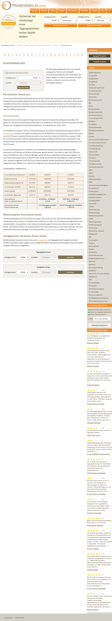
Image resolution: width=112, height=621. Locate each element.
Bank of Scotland (93, 610)
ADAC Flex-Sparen (93, 435)
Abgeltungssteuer (51, 229)
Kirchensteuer (8, 133)
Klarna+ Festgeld (93, 549)
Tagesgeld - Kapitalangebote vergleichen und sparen (34, 45)
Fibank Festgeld (92, 570)
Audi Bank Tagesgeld (94, 513)
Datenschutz (19, 618)
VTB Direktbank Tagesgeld (96, 473)
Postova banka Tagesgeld (95, 404)
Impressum (8, 618)
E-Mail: (90, 319)
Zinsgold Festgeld (93, 385)
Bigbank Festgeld (93, 343)
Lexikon (56, 45)
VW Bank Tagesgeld (94, 423)
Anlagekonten (42, 240)
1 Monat (69, 20)
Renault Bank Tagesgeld (95, 525)
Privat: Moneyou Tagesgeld (96, 494)
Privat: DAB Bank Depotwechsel (98, 454)
